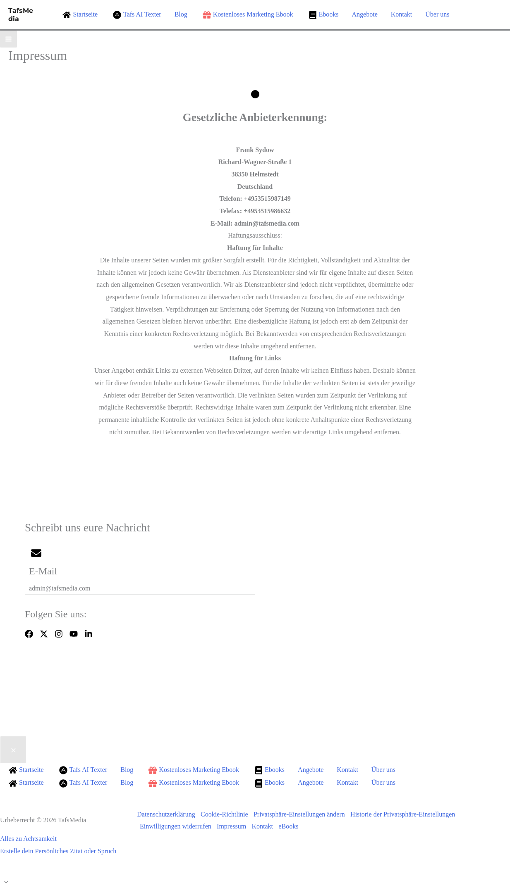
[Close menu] (13, 750)
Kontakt (265, 826)
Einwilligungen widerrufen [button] (176, 826)
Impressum (233, 826)
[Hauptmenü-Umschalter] (8, 39)
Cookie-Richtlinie (225, 814)
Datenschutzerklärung (166, 814)
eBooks (292, 826)
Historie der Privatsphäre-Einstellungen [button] (406, 814)
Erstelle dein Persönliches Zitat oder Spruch (58, 851)
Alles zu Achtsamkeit (28, 838)
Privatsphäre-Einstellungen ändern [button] (301, 814)
